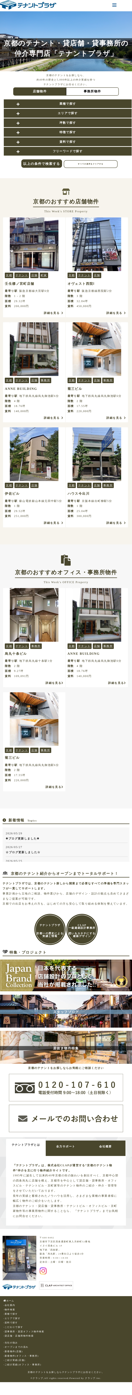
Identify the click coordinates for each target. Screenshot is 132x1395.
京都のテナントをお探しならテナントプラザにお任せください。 (66, 1372)
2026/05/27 (67, 850)
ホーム (8, 1301)
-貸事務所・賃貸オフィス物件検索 (23, 1331)
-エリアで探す (11, 1318)
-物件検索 (9, 1309)
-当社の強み (10, 1343)
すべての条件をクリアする (90, 164)
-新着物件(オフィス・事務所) (21, 1356)
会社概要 (105, 1146)
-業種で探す (10, 1314)
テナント (21, 275)
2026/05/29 (67, 836)
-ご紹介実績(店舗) (14, 1360)
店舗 (34, 275)
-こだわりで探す (13, 1327)
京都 (9, 275)
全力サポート (65, 1146)
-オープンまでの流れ (15, 1347)
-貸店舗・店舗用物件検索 (18, 1336)
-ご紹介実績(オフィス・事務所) (22, 1364)
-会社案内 (9, 1305)
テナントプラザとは (26, 1144)
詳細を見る (53, 313)
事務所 (45, 380)
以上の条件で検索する (41, 164)
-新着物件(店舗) (13, 1351)
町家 (44, 275)
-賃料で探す (10, 1322)
